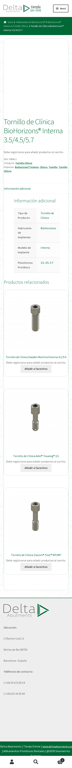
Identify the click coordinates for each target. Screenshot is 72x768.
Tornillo (53, 167)
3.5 (42, 262)
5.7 (51, 262)
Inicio (10, 22)
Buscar (36, 762)
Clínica (43, 167)
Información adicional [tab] (17, 188)
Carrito (56, 759)
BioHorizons (48, 228)
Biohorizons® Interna (26, 167)
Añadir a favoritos (36, 368)
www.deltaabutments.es (57, 746)
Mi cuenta (12, 762)
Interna (45, 247)
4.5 (47, 262)
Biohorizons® (38, 22)
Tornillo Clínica (20, 26)
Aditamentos (22, 22)
